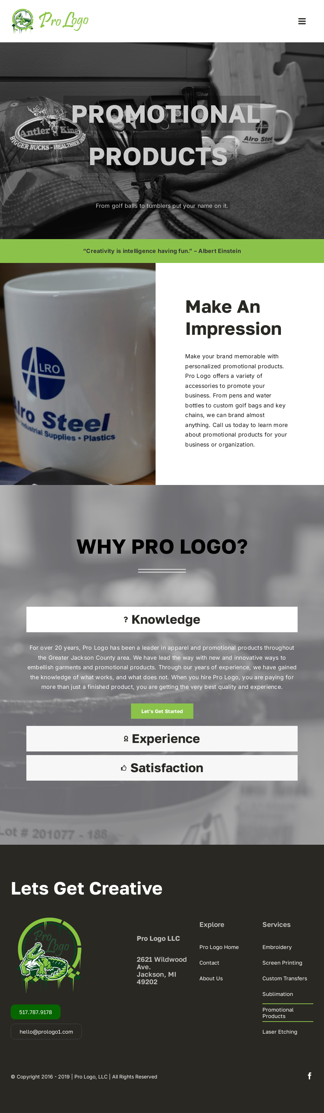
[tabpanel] (162, 681)
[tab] (162, 619)
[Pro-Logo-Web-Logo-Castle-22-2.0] (50, 10)
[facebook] (309, 1076)
